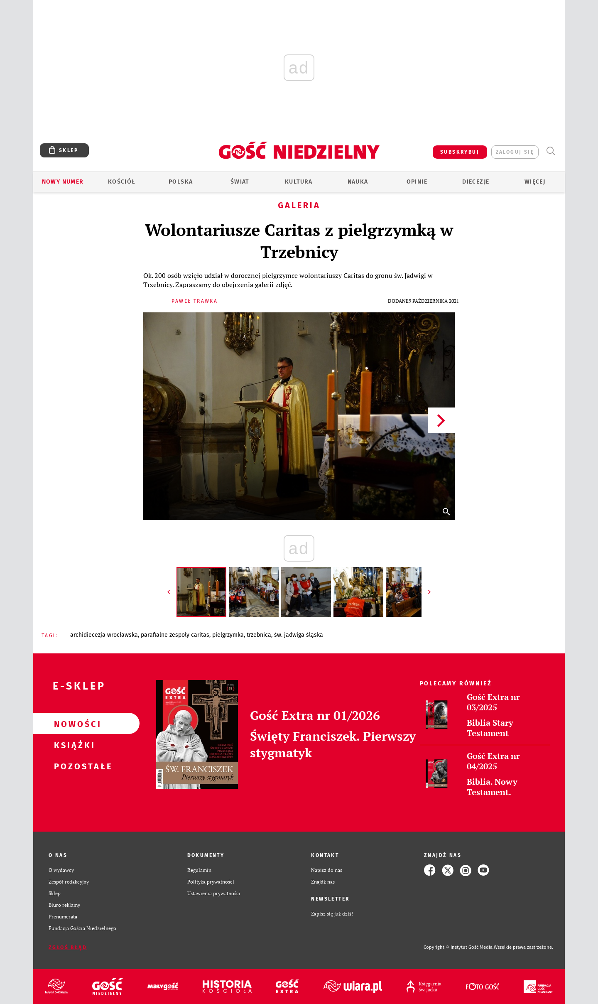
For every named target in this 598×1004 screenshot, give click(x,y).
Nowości (73, 723)
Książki (73, 744)
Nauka (358, 181)
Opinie (417, 181)
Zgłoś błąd (68, 947)
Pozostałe (73, 766)
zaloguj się (515, 152)
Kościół (122, 181)
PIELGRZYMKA (228, 634)
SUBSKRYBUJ (459, 152)
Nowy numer (63, 181)
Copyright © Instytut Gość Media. (459, 947)
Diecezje (475, 181)
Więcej (534, 181)
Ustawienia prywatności (213, 893)
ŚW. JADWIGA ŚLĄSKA (298, 634)
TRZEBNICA (259, 634)
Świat (239, 181)
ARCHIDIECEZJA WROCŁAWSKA (104, 634)
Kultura (299, 181)
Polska (181, 181)
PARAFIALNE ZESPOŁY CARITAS (175, 634)
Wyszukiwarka (550, 151)
